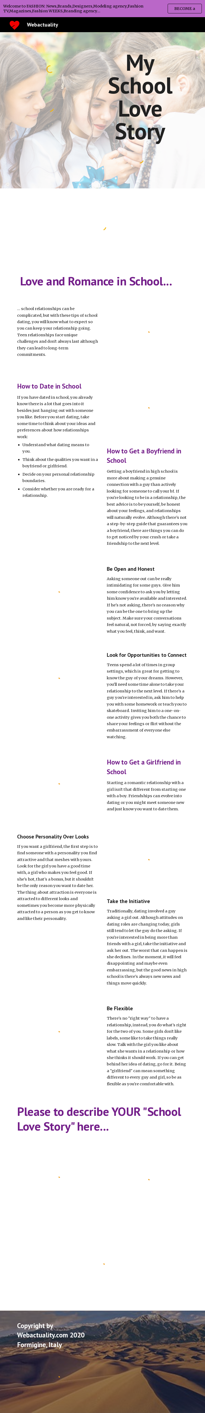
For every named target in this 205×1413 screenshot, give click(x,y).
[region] (102, 8)
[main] (140, 96)
